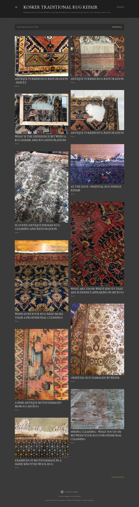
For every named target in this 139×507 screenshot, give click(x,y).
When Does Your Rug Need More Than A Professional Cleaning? (39, 315)
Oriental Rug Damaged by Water (95, 377)
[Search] (120, 7)
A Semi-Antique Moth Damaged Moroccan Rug (38, 404)
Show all (117, 27)
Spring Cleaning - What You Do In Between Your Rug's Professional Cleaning (96, 435)
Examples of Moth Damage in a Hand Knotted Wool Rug (38, 462)
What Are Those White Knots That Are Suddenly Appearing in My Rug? (97, 290)
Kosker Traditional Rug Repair (60, 7)
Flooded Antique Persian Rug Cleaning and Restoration (37, 227)
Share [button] (17, 86)
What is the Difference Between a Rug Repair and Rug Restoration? (40, 138)
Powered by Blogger (69, 491)
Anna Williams (76, 496)
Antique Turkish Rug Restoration (97, 79)
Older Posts (117, 477)
